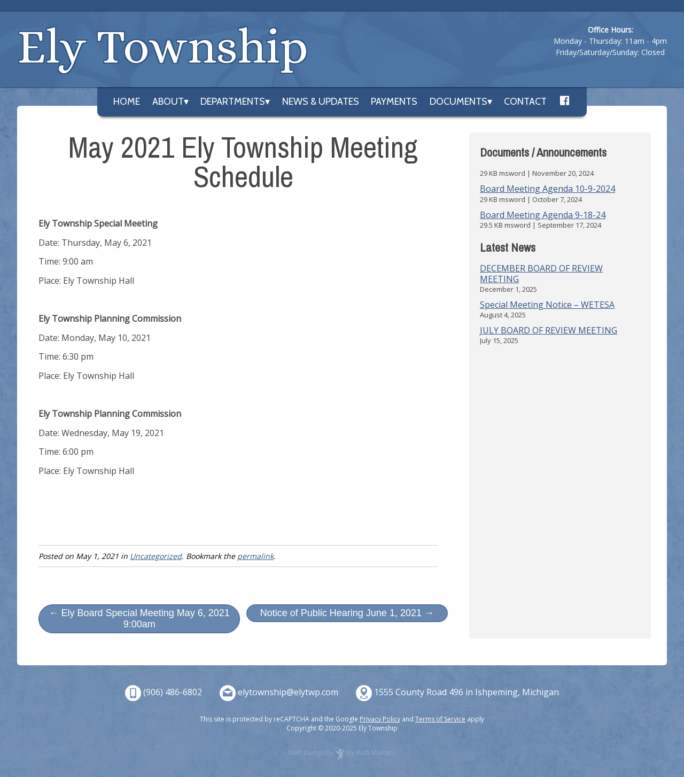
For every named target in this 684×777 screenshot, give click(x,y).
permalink (255, 556)
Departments (232, 101)
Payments (394, 101)
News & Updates (320, 101)
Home (126, 101)
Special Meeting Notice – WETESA (547, 304)
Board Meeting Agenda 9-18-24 (542, 215)
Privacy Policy (380, 719)
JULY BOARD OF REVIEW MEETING (548, 330)
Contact (525, 101)
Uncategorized (156, 556)
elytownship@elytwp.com (288, 692)
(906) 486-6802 (172, 692)
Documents (458, 101)
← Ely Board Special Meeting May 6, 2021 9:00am (139, 619)
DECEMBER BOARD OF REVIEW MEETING (541, 273)
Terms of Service (440, 719)
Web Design (306, 752)
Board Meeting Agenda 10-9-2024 (547, 189)
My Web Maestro (371, 752)
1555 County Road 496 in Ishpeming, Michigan (466, 692)
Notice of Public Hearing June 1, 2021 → (347, 613)
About (168, 101)
